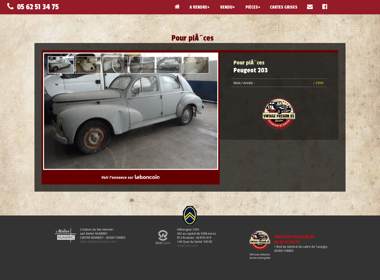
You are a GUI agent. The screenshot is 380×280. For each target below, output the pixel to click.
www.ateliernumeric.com (98, 241)
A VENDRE (198, 7)
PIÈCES (251, 7)
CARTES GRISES (283, 7)
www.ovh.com (187, 246)
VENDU (226, 7)
